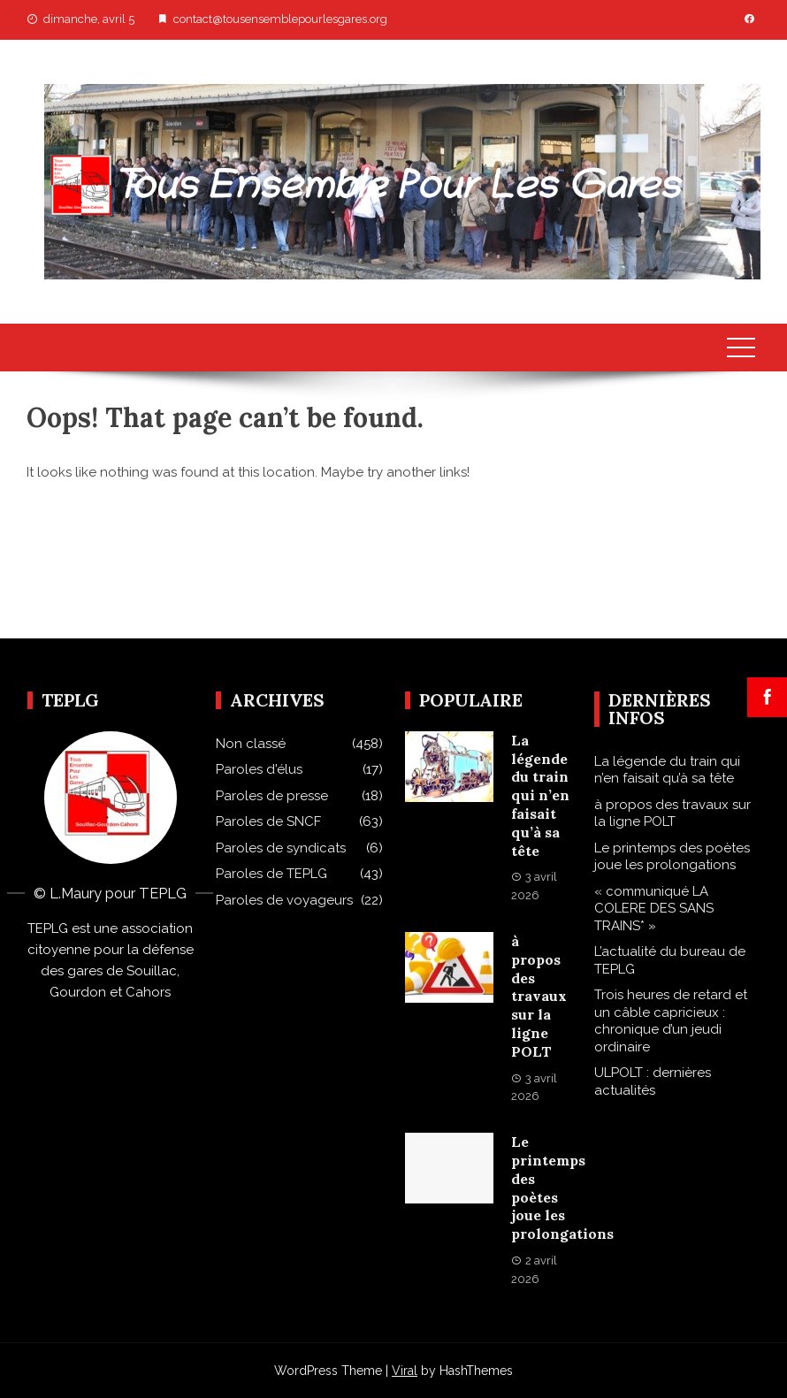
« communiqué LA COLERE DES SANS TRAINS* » (654, 908)
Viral (404, 1371)
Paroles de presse (272, 796)
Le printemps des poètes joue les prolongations (672, 857)
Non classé (251, 744)
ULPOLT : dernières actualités (652, 1081)
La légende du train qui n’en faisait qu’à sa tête (540, 795)
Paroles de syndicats (281, 848)
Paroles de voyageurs (284, 900)
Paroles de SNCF (268, 821)
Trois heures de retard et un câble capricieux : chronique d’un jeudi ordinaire (670, 1021)
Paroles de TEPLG (271, 874)
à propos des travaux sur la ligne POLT (539, 996)
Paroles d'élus (259, 769)
